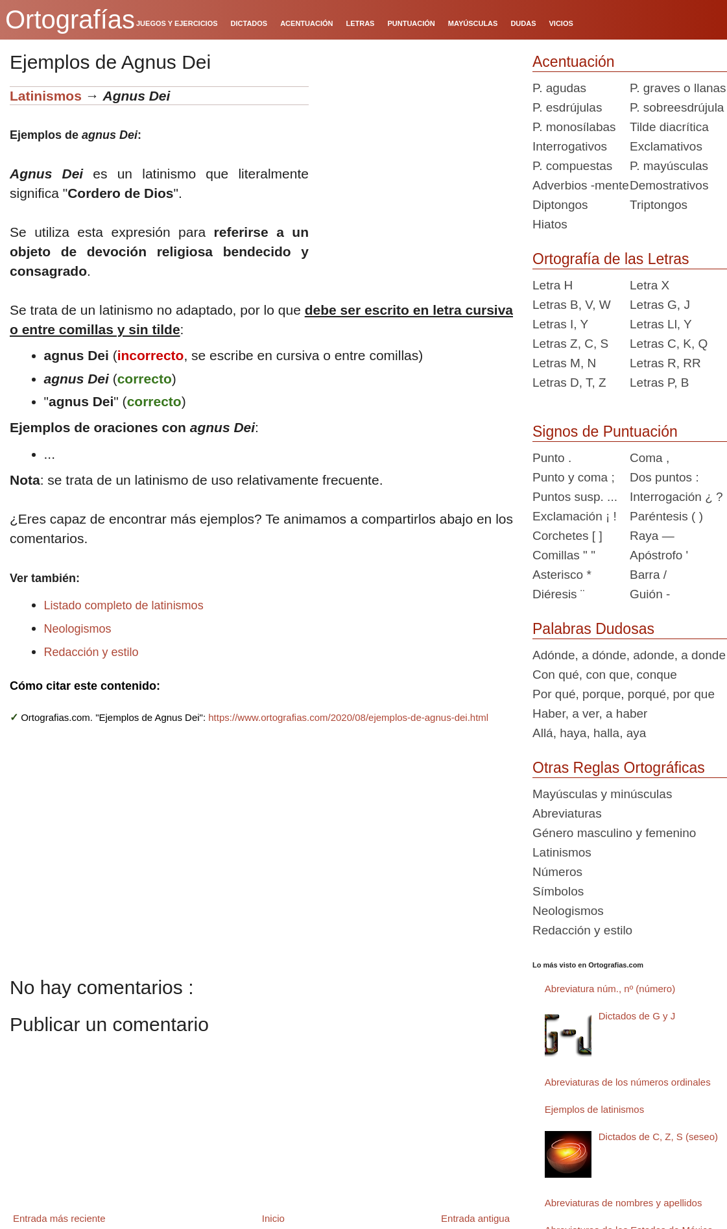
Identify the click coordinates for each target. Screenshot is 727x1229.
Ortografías (70, 19)
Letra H (552, 285)
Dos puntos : (664, 477)
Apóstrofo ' (659, 555)
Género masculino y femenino (614, 833)
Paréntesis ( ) (666, 516)
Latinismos (46, 95)
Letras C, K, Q (669, 343)
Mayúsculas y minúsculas (602, 794)
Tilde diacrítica (669, 127)
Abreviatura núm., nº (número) (610, 988)
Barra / (648, 574)
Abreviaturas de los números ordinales (628, 1082)
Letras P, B (659, 382)
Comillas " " (563, 555)
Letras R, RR (665, 363)
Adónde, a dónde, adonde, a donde (629, 655)
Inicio (273, 1218)
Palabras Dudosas (593, 628)
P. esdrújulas (567, 107)
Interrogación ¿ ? (676, 497)
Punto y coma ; (573, 477)
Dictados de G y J (637, 1015)
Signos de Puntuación (605, 431)
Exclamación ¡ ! (574, 516)
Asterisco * (561, 574)
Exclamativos (666, 146)
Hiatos (549, 224)
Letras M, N (564, 363)
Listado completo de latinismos (124, 605)
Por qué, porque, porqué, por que (623, 694)
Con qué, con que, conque (604, 674)
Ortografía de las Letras (610, 258)
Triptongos (658, 205)
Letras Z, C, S (570, 343)
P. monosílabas (574, 127)
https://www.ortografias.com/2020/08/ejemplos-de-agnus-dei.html (348, 717)
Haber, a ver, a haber (589, 713)
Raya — (652, 535)
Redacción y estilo (91, 652)
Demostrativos (669, 185)
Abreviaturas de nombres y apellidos (623, 1202)
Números (557, 872)
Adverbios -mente (580, 185)
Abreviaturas (567, 813)
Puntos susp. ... (574, 497)
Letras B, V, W (571, 304)
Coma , (649, 458)
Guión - (650, 594)
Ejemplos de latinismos (594, 1109)
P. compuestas (572, 166)
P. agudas (559, 88)
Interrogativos (569, 146)
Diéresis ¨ (558, 594)
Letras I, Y (560, 324)
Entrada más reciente (59, 1218)
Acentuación (573, 61)
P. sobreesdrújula (677, 107)
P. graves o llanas (678, 88)
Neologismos (78, 628)
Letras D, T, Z (569, 382)
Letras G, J (660, 304)
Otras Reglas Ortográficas (618, 767)
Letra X (649, 285)
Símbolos (558, 891)
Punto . (551, 458)
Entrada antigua (475, 1218)
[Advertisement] (415, 167)
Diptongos (560, 205)
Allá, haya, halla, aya (589, 733)
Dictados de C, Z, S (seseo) (658, 1136)
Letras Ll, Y (661, 324)
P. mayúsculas (669, 166)
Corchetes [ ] (567, 535)
